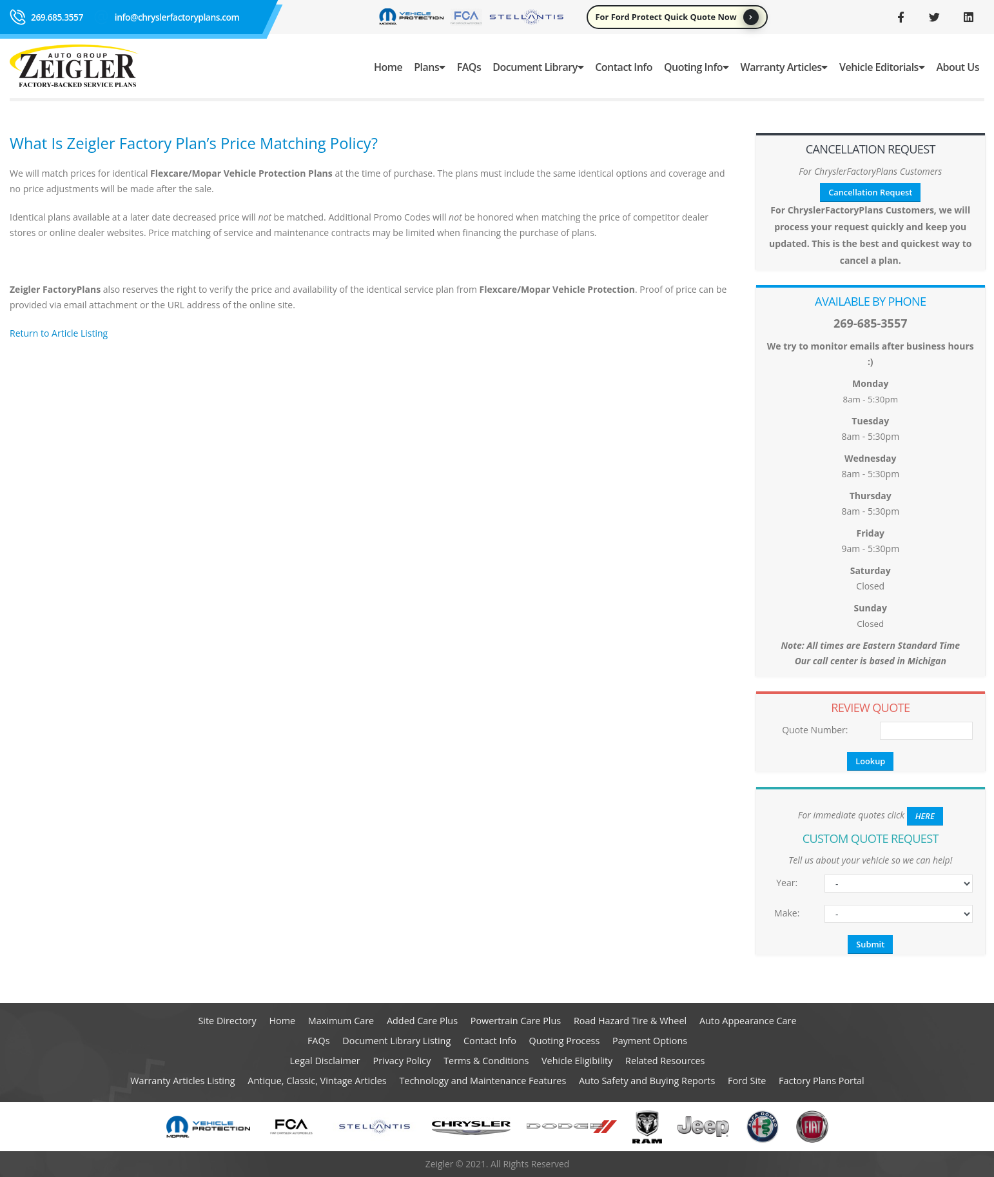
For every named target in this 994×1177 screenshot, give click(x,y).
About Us (957, 67)
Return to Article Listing (59, 333)
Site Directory (227, 1020)
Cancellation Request (870, 192)
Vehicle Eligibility (576, 1060)
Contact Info (623, 67)
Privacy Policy (402, 1060)
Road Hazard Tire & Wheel (630, 1020)
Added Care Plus (422, 1020)
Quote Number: (815, 730)
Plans (429, 67)
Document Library (537, 67)
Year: (786, 882)
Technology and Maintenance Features (482, 1080)
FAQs (469, 67)
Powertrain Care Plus (516, 1020)
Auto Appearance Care (748, 1020)
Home (388, 67)
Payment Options (649, 1040)
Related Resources (665, 1060)
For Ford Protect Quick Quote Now (677, 17)
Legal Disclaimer (325, 1060)
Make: (786, 913)
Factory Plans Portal (821, 1080)
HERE (925, 816)
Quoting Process (564, 1040)
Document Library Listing (396, 1040)
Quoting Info (696, 67)
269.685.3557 (57, 17)
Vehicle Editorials (881, 67)
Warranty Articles (784, 67)
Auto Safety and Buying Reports (647, 1080)
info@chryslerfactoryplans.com (177, 17)
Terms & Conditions (486, 1060)
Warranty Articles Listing (182, 1080)
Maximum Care (341, 1020)
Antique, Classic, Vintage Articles (317, 1080)
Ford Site (747, 1080)
